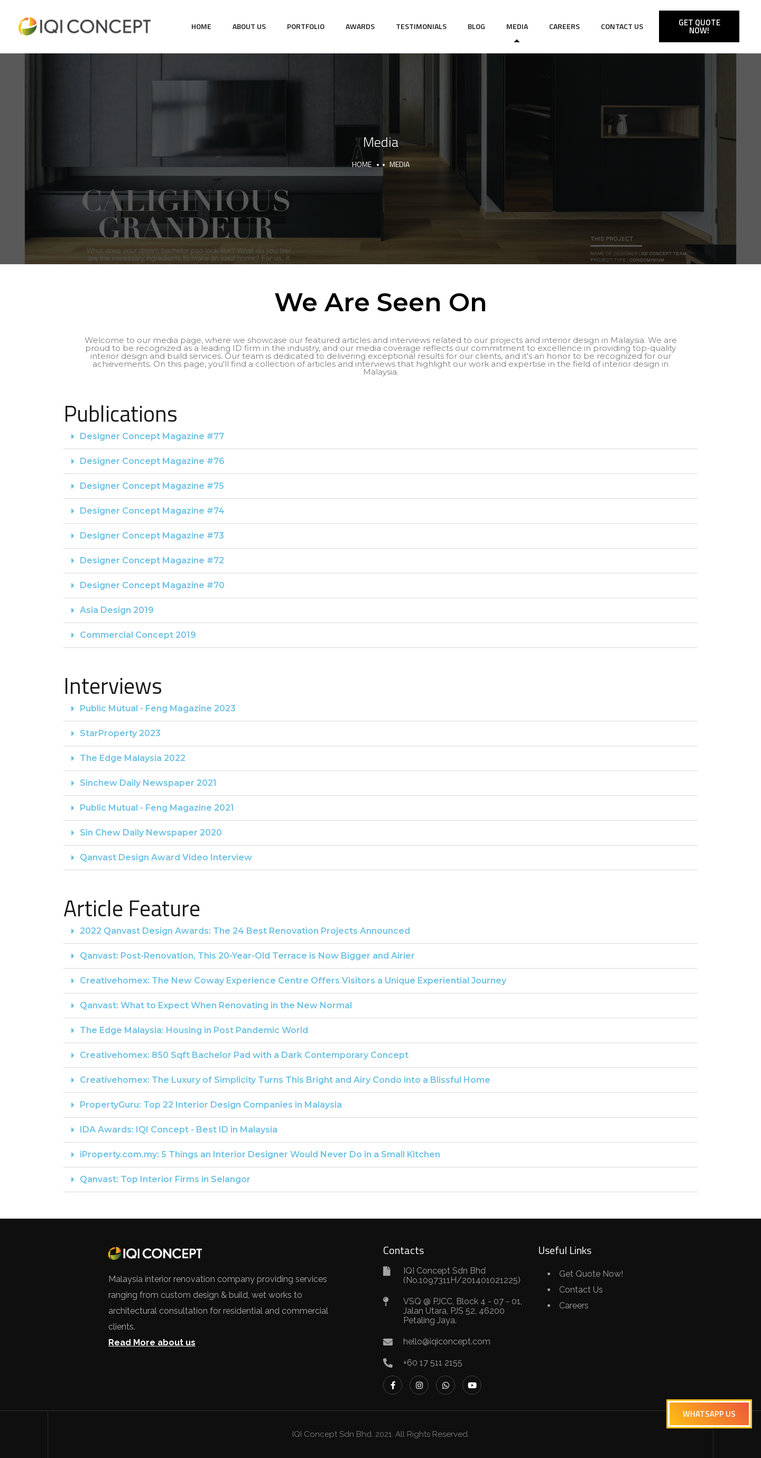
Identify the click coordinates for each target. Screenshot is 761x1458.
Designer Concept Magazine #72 (152, 560)
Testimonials (421, 26)
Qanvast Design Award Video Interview (166, 857)
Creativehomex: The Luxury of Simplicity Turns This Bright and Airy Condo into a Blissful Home (285, 1080)
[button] (380, 436)
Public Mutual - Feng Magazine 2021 (157, 808)
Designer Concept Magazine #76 (152, 461)
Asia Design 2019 (117, 610)
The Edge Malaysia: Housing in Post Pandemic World (194, 1030)
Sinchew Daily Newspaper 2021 (148, 783)
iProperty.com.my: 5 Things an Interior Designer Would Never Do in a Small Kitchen (260, 1154)
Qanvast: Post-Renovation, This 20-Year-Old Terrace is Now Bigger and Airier (247, 956)
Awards (360, 26)
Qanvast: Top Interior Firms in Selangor (165, 1179)
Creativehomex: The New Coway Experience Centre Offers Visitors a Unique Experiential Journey (293, 981)
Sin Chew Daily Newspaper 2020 (151, 833)
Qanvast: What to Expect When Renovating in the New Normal (216, 1005)
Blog (476, 26)
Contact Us (622, 26)
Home (201, 26)
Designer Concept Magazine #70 (152, 585)
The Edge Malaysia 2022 (132, 758)
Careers (564, 26)
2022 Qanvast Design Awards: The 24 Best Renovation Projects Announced (245, 931)
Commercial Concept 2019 (138, 635)
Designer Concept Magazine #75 (152, 486)
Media (517, 26)
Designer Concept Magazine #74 (152, 511)
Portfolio (305, 26)
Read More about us (152, 1343)
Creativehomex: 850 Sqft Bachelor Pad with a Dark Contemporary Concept (244, 1055)
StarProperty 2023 (120, 733)
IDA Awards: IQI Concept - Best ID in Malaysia (178, 1130)
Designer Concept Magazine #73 (152, 536)
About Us (249, 26)
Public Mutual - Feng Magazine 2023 (158, 708)
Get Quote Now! (591, 1274)
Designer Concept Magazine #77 (152, 436)
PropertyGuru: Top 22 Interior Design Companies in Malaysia (211, 1105)
